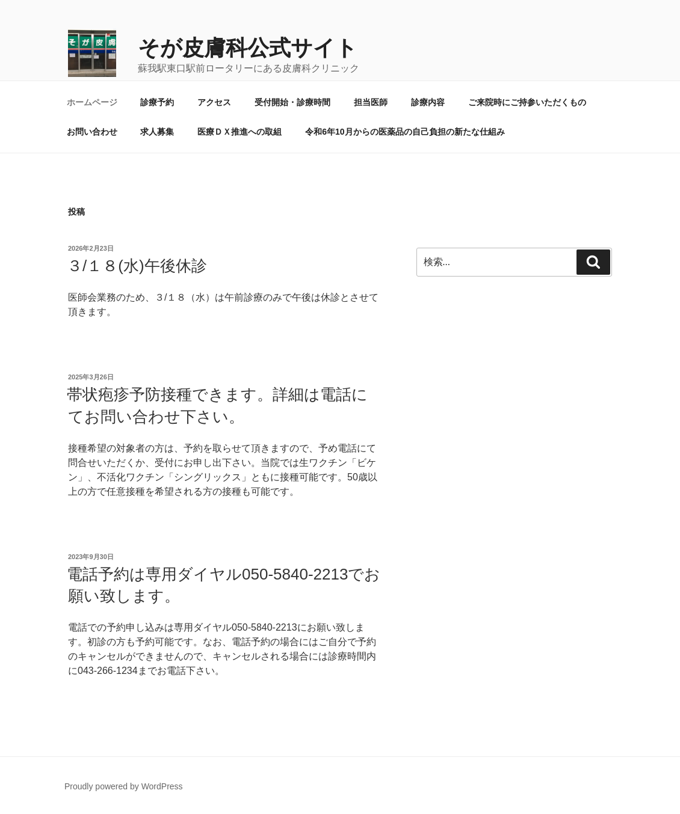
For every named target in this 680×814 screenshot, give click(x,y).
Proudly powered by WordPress (123, 786)
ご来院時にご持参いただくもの (527, 102)
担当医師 (371, 102)
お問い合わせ (92, 131)
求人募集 (157, 131)
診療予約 (157, 102)
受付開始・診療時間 (292, 102)
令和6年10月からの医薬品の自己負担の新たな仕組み (404, 131)
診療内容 (428, 102)
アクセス (214, 102)
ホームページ (92, 102)
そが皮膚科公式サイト (247, 47)
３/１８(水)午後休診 (137, 266)
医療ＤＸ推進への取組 (239, 131)
